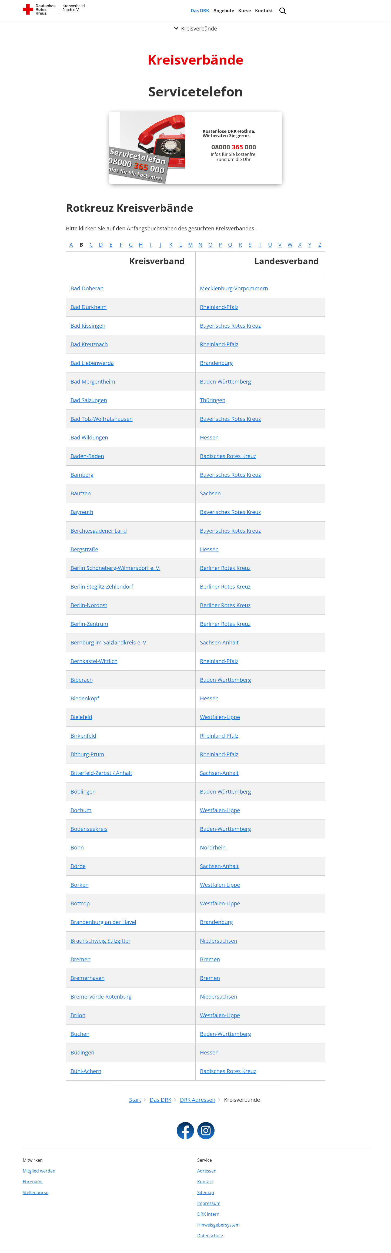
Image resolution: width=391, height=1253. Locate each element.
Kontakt (264, 11)
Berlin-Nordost (89, 605)
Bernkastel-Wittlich (94, 661)
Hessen (209, 437)
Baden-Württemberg (225, 381)
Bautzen (81, 493)
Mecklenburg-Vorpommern (234, 288)
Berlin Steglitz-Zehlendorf (102, 586)
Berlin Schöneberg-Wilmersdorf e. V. (116, 568)
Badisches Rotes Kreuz (228, 456)
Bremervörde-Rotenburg (101, 996)
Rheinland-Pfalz (219, 307)
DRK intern (208, 1214)
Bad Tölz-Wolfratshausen (102, 418)
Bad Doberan (87, 288)
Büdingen (82, 1052)
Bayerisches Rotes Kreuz (230, 325)
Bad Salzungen (89, 400)
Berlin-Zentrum (89, 623)
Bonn (77, 847)
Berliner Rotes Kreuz (225, 568)
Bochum (81, 810)
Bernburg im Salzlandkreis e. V (108, 642)
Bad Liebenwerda (92, 363)
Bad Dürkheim (89, 307)
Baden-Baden (87, 456)
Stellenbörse (35, 1192)
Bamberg (82, 474)
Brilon (78, 1015)
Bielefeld (81, 717)
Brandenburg (216, 363)
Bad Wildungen (89, 437)
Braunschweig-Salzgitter (101, 940)
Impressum (208, 1203)
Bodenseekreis (89, 828)
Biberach (82, 679)
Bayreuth (82, 512)
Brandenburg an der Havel (103, 922)
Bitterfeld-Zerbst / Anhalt (101, 773)
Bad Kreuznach (89, 344)
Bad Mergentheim (93, 381)
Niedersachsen (218, 940)
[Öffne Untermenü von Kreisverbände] (195, 28)
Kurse (244, 11)
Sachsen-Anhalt (219, 642)
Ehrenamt (33, 1182)
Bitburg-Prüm (87, 754)
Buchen (80, 1033)
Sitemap (205, 1192)
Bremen (81, 959)
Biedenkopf (85, 698)
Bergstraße (84, 549)
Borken (80, 884)
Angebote (223, 11)
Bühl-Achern (86, 1071)
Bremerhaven (88, 978)
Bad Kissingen (88, 325)
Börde (78, 866)
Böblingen (83, 791)
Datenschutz (210, 1236)
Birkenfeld (83, 735)
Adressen (206, 1171)
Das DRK (200, 11)
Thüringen (212, 400)
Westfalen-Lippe (220, 717)
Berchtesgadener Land (99, 530)
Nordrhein (213, 847)
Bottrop (80, 903)
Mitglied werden (39, 1171)
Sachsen (210, 493)
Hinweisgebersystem (218, 1225)
